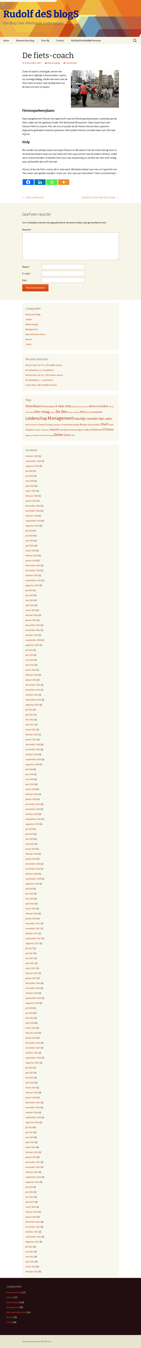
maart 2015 (30, 1087)
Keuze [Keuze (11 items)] (88, 412)
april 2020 (30, 784)
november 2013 (32, 1167)
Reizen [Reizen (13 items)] (83, 424)
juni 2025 (29, 475)
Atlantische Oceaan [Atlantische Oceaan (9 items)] (80, 406)
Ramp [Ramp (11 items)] (76, 424)
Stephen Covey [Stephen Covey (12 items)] (32, 429)
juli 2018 (29, 888)
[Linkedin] (40, 182)
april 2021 (30, 724)
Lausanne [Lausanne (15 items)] (96, 412)
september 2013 (33, 1177)
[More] (63, 182)
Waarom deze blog (25, 40)
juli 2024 (29, 530)
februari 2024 (31, 555)
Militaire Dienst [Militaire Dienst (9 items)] (31, 424)
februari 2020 (31, 794)
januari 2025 (31, 500)
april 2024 (30, 545)
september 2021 (33, 699)
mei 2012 (29, 1256)
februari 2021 (31, 734)
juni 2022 (29, 654)
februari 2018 (31, 913)
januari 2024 (31, 560)
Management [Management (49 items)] (61, 418)
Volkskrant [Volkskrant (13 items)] (96, 429)
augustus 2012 (32, 1241)
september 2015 (33, 1057)
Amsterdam (71, 62)
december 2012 (32, 1221)
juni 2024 (29, 535)
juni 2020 (29, 774)
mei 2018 (29, 898)
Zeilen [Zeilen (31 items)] (58, 434)
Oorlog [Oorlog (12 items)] (49, 424)
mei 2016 (29, 1017)
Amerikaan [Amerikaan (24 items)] (33, 406)
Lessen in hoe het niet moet (100, 197)
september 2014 (33, 1117)
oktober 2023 (31, 575)
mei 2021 (29, 719)
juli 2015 (29, 1067)
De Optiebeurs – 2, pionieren (39, 380)
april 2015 (30, 1082)
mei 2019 (29, 838)
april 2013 (30, 1201)
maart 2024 (30, 550)
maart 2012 (30, 1266)
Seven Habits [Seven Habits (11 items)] (94, 424)
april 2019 (30, 843)
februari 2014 (31, 1152)
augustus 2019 (32, 824)
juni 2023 (29, 595)
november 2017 (32, 928)
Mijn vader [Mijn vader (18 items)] (105, 419)
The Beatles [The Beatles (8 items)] (45, 430)
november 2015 (32, 1047)
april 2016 (30, 1022)
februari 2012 (31, 1271)
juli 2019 (29, 829)
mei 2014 (29, 1137)
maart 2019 (30, 848)
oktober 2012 (31, 1231)
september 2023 (33, 580)
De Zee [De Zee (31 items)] (61, 411)
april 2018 (30, 903)
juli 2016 (29, 1008)
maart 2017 (30, 968)
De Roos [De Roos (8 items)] (52, 412)
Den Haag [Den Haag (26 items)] (41, 411)
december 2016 (32, 983)
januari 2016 (31, 1037)
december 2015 (32, 1042)
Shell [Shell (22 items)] (104, 424)
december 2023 (32, 565)
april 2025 (30, 485)
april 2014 (30, 1142)
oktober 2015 (31, 1052)
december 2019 (32, 804)
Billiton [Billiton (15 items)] (93, 406)
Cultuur (28, 319)
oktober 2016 (31, 993)
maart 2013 (30, 1206)
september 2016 (33, 998)
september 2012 (33, 1236)
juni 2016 (29, 1012)
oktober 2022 (31, 635)
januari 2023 (31, 620)
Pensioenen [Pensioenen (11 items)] (67, 424)
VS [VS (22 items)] (105, 429)
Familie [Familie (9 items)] (76, 412)
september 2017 (33, 938)
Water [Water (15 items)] (110, 429)
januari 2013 (31, 1216)
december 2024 (32, 505)
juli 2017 (29, 948)
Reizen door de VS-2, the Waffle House (43, 365)
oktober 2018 (31, 873)
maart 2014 (30, 1147)
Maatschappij (53, 62)
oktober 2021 (31, 694)
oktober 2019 (31, 814)
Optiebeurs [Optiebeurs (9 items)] (57, 424)
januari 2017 (31, 978)
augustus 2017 (32, 943)
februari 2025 (31, 495)
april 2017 (30, 963)
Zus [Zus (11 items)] (73, 435)
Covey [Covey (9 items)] (111, 406)
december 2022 (32, 625)
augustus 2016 (32, 1003)
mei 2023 (29, 600)
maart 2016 (30, 1027)
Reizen (28, 339)
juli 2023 (29, 590)
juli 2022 (29, 649)
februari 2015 (31, 1092)
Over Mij (45, 40)
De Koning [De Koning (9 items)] (29, 412)
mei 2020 (29, 779)
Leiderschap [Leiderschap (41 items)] (36, 418)
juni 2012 (29, 1251)
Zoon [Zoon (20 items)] (67, 435)
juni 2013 (29, 1191)
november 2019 (32, 809)
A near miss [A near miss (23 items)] (63, 406)
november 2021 (32, 689)
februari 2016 (31, 1032)
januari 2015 (31, 1097)
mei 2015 (29, 1077)
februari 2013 (31, 1211)
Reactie (27, 229)
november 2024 (32, 510)
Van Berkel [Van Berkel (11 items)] (65, 429)
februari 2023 (31, 615)
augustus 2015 (32, 1062)
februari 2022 (31, 674)
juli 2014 (29, 1127)
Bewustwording (32, 314)
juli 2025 (29, 470)
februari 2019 (31, 853)
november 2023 (32, 570)
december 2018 (32, 863)
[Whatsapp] (51, 182)
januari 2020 (31, 799)
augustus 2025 (32, 466)
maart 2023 (30, 610)
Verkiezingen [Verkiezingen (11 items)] (76, 429)
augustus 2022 (32, 645)
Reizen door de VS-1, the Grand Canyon (44, 375)
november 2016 (32, 988)
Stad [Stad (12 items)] (111, 424)
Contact (60, 40)
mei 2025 (29, 480)
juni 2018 (29, 893)
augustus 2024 (32, 525)
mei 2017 (29, 958)
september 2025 (33, 461)
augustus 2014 (32, 1122)
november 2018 (32, 868)
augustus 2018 (32, 883)
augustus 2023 (32, 585)
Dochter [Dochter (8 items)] (70, 412)
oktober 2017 (31, 933)
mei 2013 (29, 1196)
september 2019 (33, 819)
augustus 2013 (32, 1182)
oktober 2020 (31, 754)
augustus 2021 (32, 704)
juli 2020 (29, 769)
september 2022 (33, 640)
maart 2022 (30, 669)
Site (24, 280)
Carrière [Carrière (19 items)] (103, 406)
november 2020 (32, 749)
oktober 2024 (31, 515)
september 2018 (33, 878)
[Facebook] (28, 182)
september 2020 (33, 759)
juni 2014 (29, 1132)
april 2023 (30, 605)
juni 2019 (29, 833)
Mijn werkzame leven (35, 334)
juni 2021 (29, 714)
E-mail (26, 273)
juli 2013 (29, 1187)
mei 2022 (29, 659)
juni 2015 (29, 1072)
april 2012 (30, 1261)
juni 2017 (29, 953)
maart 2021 (30, 729)
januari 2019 (31, 858)
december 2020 (32, 744)
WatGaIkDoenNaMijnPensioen (86, 40)
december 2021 (32, 684)
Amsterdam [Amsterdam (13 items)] (48, 406)
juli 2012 (29, 1246)
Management (31, 329)
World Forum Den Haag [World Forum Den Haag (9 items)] (43, 435)
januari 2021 (31, 739)
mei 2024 (29, 540)
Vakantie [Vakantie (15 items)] (54, 429)
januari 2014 (31, 1157)
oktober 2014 (31, 1112)
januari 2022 (31, 679)
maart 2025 (30, 490)
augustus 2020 (32, 764)
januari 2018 (31, 918)
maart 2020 (30, 789)
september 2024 (33, 520)
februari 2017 (31, 973)
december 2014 (32, 1102)
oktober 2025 (31, 456)
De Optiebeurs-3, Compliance (39, 370)
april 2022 (30, 664)
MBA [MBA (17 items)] (77, 419)
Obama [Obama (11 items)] (41, 424)
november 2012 (32, 1226)
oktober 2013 (31, 1172)
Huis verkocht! (33, 197)
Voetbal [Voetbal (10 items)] (86, 429)
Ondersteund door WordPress (36, 1341)
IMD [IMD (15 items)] (82, 412)
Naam (26, 266)
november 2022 (32, 630)
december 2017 (32, 923)
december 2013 (32, 1162)
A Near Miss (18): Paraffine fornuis (41, 385)
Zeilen (28, 344)
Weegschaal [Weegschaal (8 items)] (29, 435)
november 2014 (32, 1107)
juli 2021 (29, 709)
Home (6, 40)
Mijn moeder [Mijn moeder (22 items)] (89, 418)
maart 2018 (30, 908)
